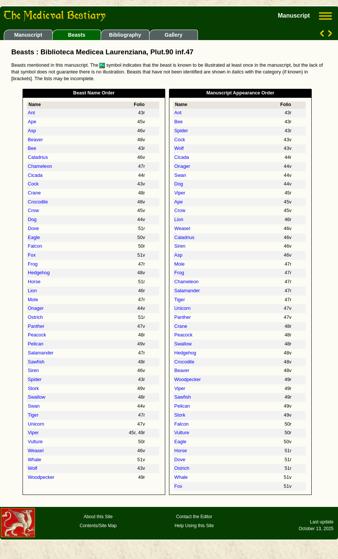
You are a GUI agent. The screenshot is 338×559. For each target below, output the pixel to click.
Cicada (35, 175)
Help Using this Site (194, 525)
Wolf (32, 468)
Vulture (35, 441)
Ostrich (35, 317)
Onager (36, 308)
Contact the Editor (194, 516)
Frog (33, 264)
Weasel (36, 450)
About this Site (98, 516)
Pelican (36, 344)
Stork (33, 388)
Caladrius (38, 157)
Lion (32, 290)
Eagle (34, 237)
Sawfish (36, 362)
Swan (34, 406)
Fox (32, 255)
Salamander (40, 353)
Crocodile (38, 202)
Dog (32, 219)
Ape (32, 121)
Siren (33, 370)
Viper (33, 432)
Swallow (36, 397)
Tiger (33, 415)
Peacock (37, 335)
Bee (32, 148)
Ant (31, 112)
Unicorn (36, 424)
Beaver (35, 139)
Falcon (35, 246)
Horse (34, 281)
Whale (34, 459)
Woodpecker (41, 477)
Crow (33, 210)
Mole (33, 299)
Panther (36, 326)
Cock (33, 184)
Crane (34, 193)
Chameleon (40, 166)
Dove (33, 228)
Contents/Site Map (98, 525)
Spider (35, 379)
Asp (32, 130)
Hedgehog (39, 272)
